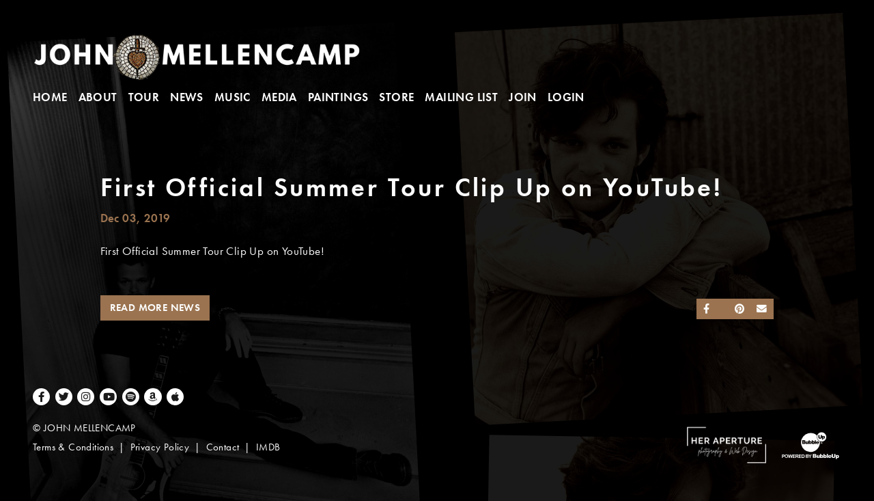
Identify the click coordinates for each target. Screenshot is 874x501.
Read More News (155, 307)
